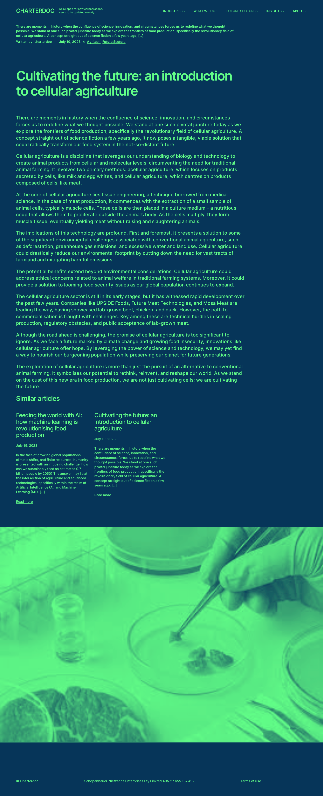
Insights (274, 11)
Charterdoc (35, 10)
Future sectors (240, 11)
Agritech (94, 42)
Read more (24, 501)
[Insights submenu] (283, 11)
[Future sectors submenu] (257, 11)
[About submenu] (306, 11)
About (298, 11)
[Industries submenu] (184, 11)
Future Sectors (113, 42)
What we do (204, 11)
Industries (173, 11)
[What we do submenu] (217, 11)
